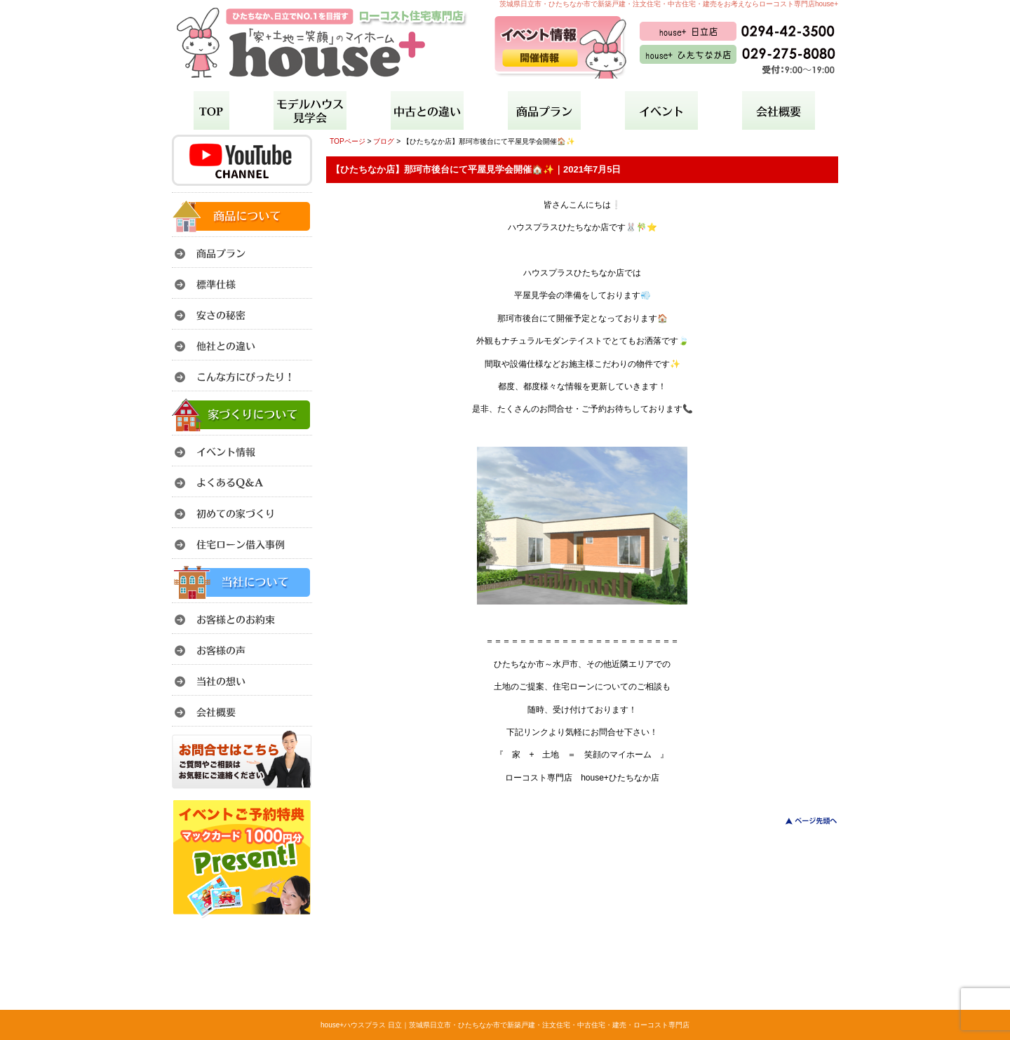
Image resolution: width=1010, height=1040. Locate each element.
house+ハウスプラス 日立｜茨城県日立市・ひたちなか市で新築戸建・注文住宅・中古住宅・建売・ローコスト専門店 (505, 1025)
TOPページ (347, 141)
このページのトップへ (802, 821)
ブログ (383, 141)
